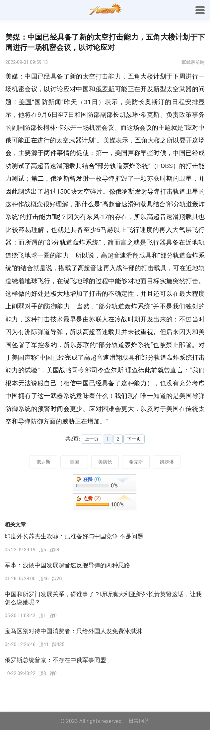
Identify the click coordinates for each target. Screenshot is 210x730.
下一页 (134, 439)
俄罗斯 (43, 461)
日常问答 (139, 721)
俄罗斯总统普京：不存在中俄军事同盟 (55, 660)
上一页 (92, 439)
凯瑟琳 (167, 461)
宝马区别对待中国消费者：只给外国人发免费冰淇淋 (73, 631)
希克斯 (136, 461)
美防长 (105, 461)
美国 (74, 461)
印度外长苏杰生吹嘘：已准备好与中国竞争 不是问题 (74, 536)
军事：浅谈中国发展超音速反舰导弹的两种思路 (67, 565)
